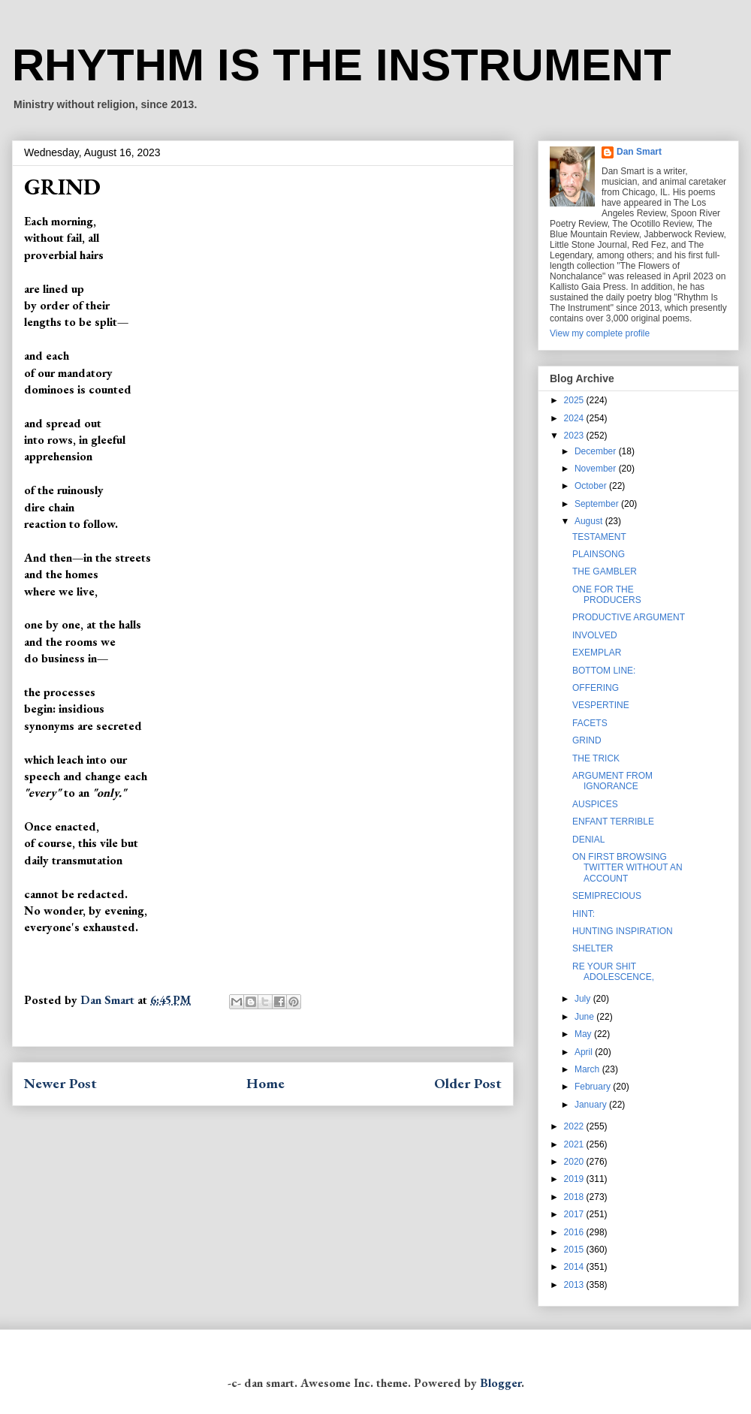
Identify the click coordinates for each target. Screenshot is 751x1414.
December (597, 451)
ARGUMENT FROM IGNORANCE (612, 780)
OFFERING (595, 688)
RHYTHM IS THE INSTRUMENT (341, 65)
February (594, 1086)
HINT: (583, 914)
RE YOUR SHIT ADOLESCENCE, (613, 971)
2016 (575, 1232)
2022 (575, 1126)
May (584, 1034)
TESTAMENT (599, 537)
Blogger (500, 1383)
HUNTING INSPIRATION (622, 931)
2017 (575, 1214)
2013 (575, 1285)
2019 (575, 1179)
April (585, 1052)
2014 (575, 1267)
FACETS (590, 723)
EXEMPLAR (596, 652)
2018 (575, 1197)
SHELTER (592, 948)
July (584, 998)
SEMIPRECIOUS (606, 896)
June (585, 1017)
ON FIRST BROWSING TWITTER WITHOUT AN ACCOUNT (627, 868)
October (592, 486)
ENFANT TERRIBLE (613, 821)
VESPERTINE (600, 705)
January (592, 1104)
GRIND (587, 740)
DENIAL (588, 839)
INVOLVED (594, 635)
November (597, 468)
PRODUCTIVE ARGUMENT (628, 617)
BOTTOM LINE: (603, 670)
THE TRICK (596, 758)
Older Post (468, 1083)
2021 (575, 1144)
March (588, 1069)
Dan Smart (639, 151)
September (598, 504)
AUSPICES (595, 804)
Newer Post (60, 1083)
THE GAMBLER (604, 571)
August (590, 521)
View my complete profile (600, 333)
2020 (575, 1161)
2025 (575, 400)
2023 (575, 435)
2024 (575, 418)
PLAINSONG (598, 554)
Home (265, 1083)
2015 (575, 1249)
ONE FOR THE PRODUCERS (606, 594)
